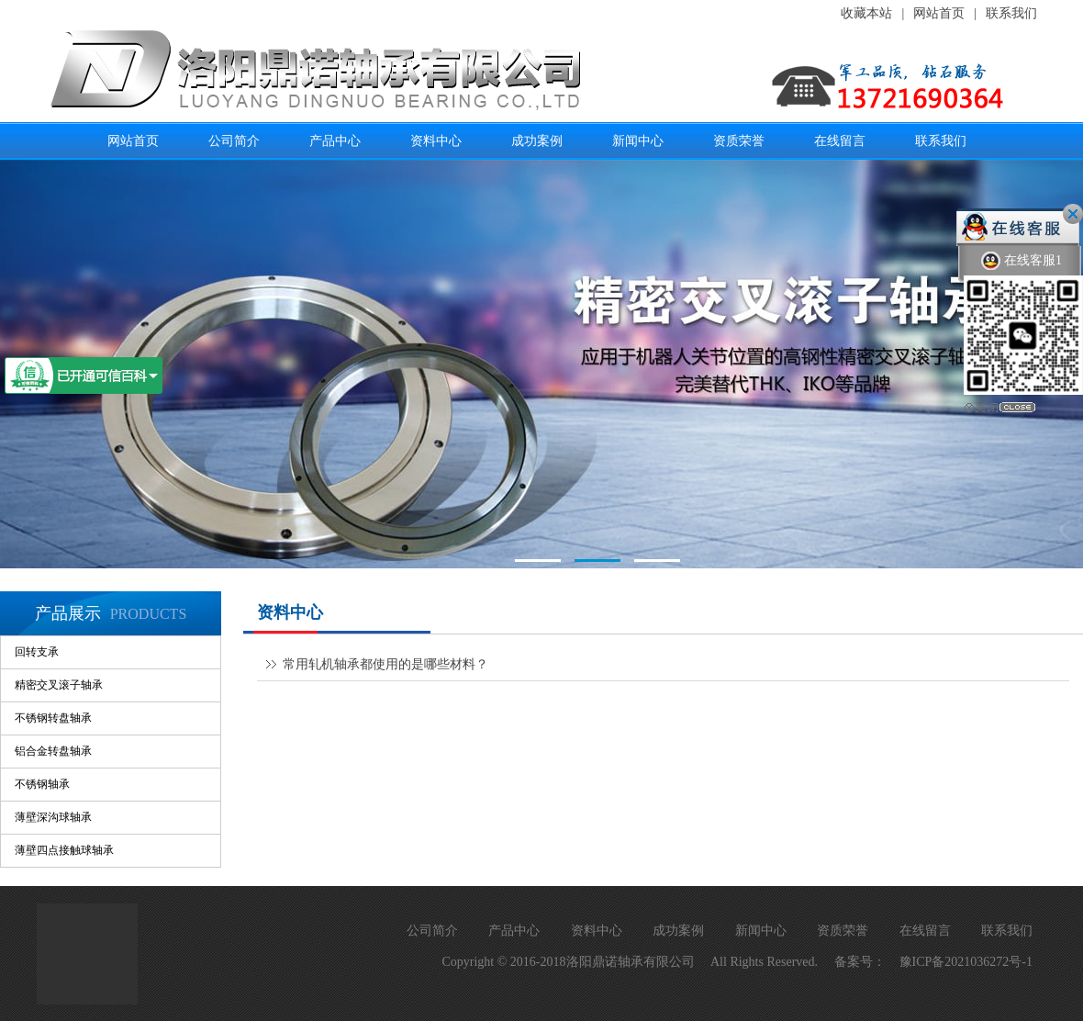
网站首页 (939, 13)
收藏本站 (866, 13)
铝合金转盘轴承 (53, 751)
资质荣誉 (739, 140)
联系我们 (1011, 13)
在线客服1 (1021, 261)
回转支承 (37, 651)
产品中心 (335, 140)
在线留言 (839, 140)
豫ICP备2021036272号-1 (966, 962)
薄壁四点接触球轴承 (64, 850)
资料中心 (436, 140)
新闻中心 (638, 140)
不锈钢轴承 (42, 784)
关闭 (1073, 214)
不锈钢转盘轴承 (53, 718)
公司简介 (234, 140)
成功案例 (537, 140)
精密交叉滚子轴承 (59, 685)
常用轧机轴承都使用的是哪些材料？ (385, 664)
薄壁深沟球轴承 (53, 817)
